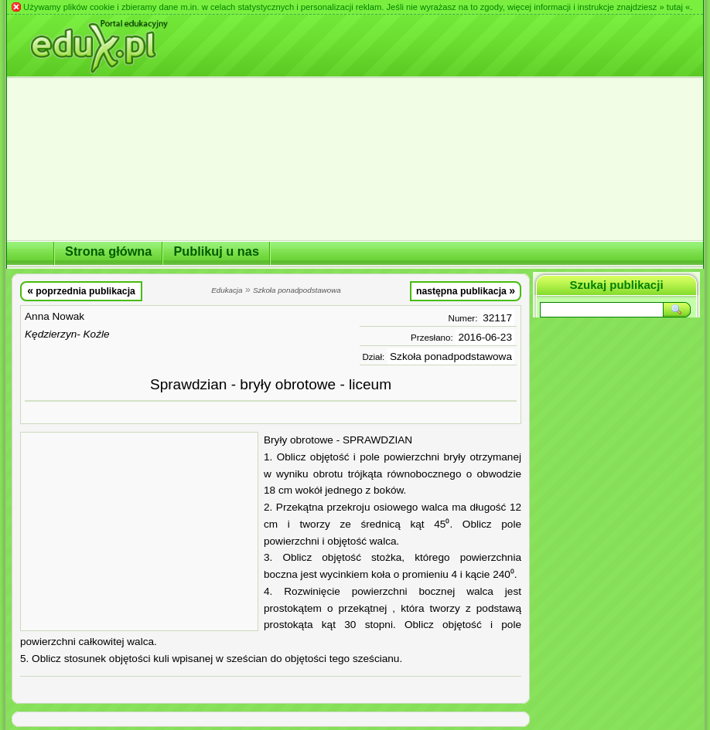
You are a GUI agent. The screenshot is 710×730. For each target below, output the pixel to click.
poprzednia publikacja (81, 290)
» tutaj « (674, 7)
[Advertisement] (139, 531)
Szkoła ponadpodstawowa (451, 356)
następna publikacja (465, 290)
